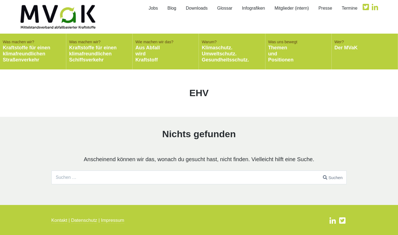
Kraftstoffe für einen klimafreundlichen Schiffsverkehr (99, 51)
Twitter (366, 6)
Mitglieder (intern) (292, 8)
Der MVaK (364, 45)
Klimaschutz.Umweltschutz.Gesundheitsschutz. (232, 51)
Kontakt (59, 220)
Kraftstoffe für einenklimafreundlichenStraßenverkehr (33, 51)
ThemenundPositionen (298, 51)
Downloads (197, 8)
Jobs (153, 8)
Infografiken (253, 8)
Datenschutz (84, 220)
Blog (171, 8)
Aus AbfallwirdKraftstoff (165, 51)
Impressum (112, 220)
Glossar (224, 8)
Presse (325, 8)
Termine (349, 8)
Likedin (375, 6)
